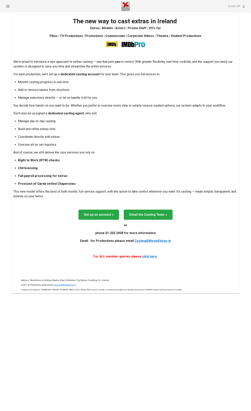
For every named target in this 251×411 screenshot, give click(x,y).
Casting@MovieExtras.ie (153, 241)
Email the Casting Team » (148, 214)
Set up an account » (99, 214)
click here (149, 256)
